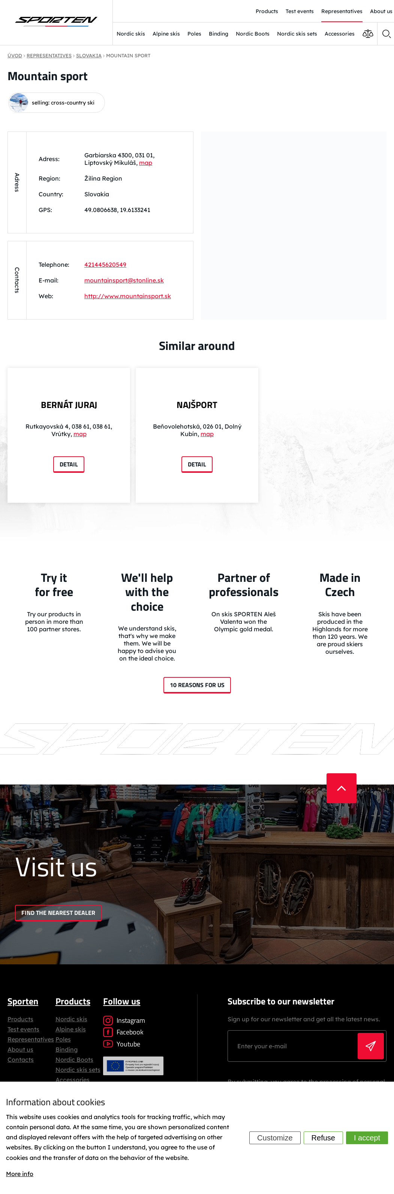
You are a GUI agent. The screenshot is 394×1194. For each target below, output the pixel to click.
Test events (23, 1029)
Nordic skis (131, 33)
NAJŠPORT (197, 404)
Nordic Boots (253, 33)
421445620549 (105, 264)
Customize (274, 1138)
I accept (367, 1138)
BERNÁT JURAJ (69, 404)
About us (20, 1049)
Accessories (340, 33)
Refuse (323, 1138)
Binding (218, 33)
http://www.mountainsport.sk (127, 296)
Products (20, 1019)
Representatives (30, 1039)
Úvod (14, 55)
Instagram (124, 1020)
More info (19, 1174)
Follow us (121, 1001)
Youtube (121, 1044)
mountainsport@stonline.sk (124, 280)
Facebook (123, 1032)
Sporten (22, 1001)
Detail (69, 464)
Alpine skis (166, 33)
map (145, 162)
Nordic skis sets (297, 33)
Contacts (20, 1059)
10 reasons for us (197, 684)
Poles (194, 33)
